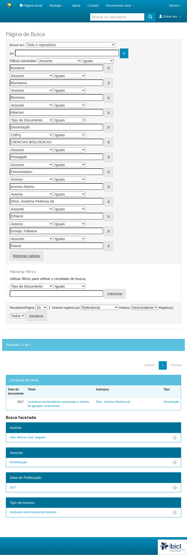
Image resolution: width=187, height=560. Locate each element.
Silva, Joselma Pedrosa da (113, 402)
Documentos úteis (120, 5)
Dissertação (171, 402)
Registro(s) (166, 307)
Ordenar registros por (66, 307)
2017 (13, 487)
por (12, 53)
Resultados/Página (22, 307)
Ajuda (76, 5)
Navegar (57, 5)
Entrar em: (170, 16)
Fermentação (18, 462)
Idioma (175, 5)
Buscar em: (17, 45)
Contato (93, 5)
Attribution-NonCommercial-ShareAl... (34, 512)
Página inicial (30, 5)
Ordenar (124, 307)
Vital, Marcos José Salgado (27, 437)
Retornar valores (26, 256)
